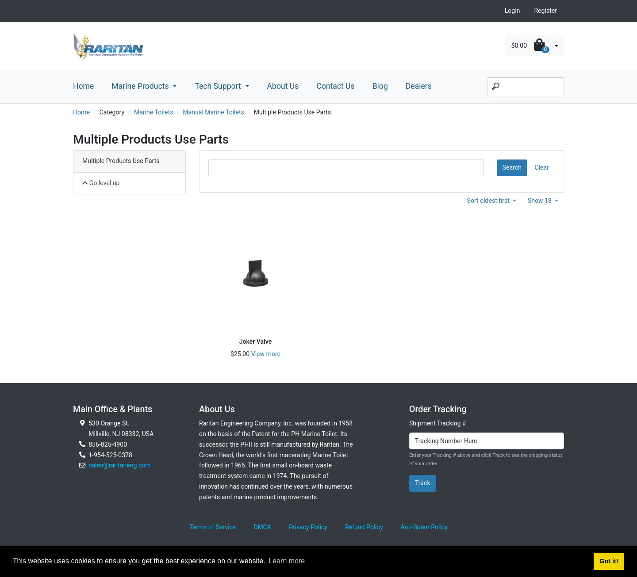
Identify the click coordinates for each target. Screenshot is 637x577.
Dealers (419, 86)
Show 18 (540, 200)
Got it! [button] (608, 561)
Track (422, 482)
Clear (542, 167)
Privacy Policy (308, 527)
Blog (380, 86)
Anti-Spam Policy (424, 527)
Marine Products (141, 86)
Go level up (101, 182)
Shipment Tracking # (437, 423)
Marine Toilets (153, 112)
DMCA (262, 527)
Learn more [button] (287, 561)
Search (512, 167)
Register (545, 10)
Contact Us (335, 86)
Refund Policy (364, 527)
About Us (283, 86)
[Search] (525, 87)
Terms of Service (212, 527)
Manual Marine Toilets (213, 112)
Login (512, 10)
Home (83, 86)
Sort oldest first (489, 200)
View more (265, 353)
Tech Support (219, 86)
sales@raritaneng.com (119, 465)
